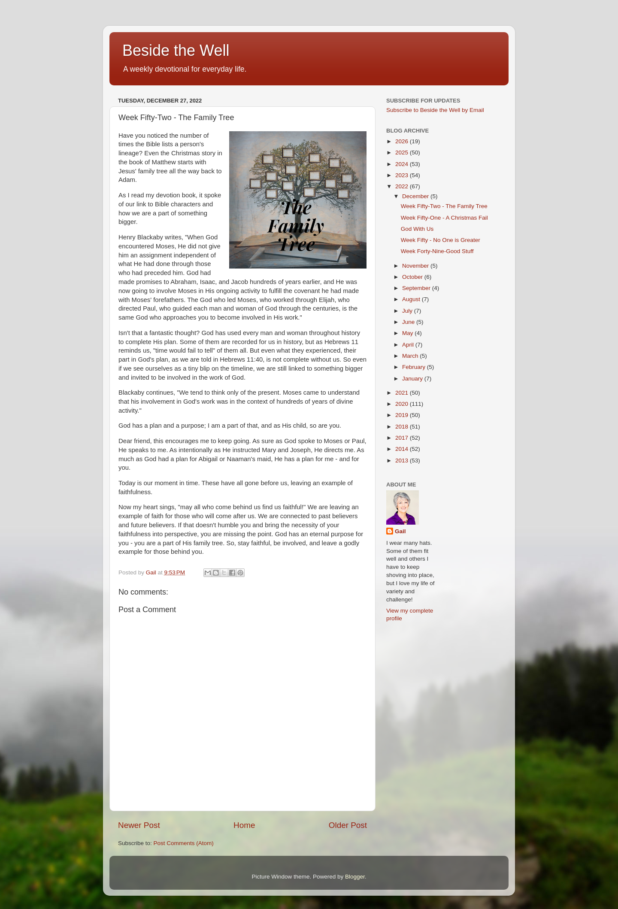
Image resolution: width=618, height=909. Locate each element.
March (411, 356)
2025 (402, 152)
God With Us (417, 229)
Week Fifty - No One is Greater (440, 240)
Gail (400, 531)
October (413, 277)
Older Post (348, 825)
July (408, 311)
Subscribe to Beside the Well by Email (435, 110)
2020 (402, 404)
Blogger (355, 876)
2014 (402, 449)
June (409, 322)
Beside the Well (175, 50)
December (416, 196)
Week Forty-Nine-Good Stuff (437, 251)
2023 (402, 175)
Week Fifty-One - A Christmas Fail (444, 217)
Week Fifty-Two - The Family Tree (444, 206)
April (408, 344)
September (417, 288)
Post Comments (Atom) (184, 843)
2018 (402, 426)
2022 (402, 186)
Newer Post (139, 825)
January (413, 378)
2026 (402, 141)
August (412, 299)
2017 (402, 438)
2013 (402, 460)
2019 (402, 415)
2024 (402, 164)
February (414, 367)
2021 (402, 393)
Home (244, 825)
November (416, 266)
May (408, 333)
